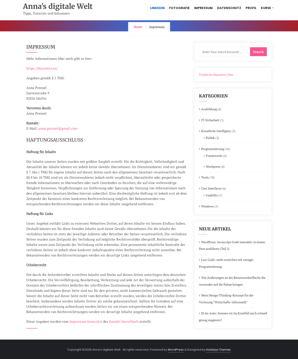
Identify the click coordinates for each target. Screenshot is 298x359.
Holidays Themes (218, 350)
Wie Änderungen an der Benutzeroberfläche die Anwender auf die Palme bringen (232, 281)
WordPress (176, 350)
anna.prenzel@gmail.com (57, 128)
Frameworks (214, 156)
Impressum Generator (85, 321)
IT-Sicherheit (210, 120)
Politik (210, 138)
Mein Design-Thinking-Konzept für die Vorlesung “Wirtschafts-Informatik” (226, 298)
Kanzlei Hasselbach (124, 321)
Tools (205, 177)
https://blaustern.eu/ (42, 68)
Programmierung (212, 149)
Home (138, 27)
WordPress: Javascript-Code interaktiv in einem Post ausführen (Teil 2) (232, 245)
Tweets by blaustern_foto (216, 74)
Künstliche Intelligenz (216, 131)
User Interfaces (211, 188)
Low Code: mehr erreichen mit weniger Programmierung (226, 263)
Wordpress (213, 166)
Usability (212, 195)
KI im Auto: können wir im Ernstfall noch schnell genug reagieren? (233, 316)
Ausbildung (209, 109)
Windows (207, 206)
